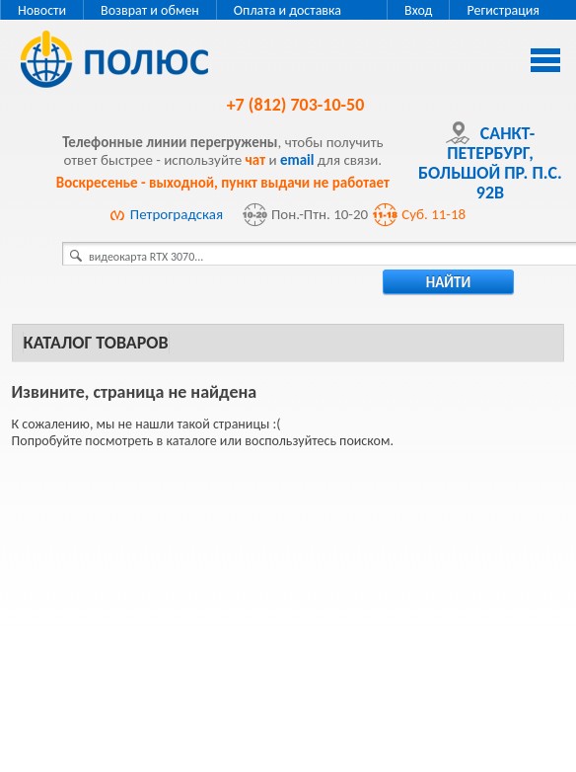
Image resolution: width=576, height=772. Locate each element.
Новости (42, 10)
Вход (418, 10)
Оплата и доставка (287, 10)
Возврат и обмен (150, 10)
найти (448, 282)
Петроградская (176, 214)
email (297, 160)
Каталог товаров (96, 342)
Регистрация (503, 10)
